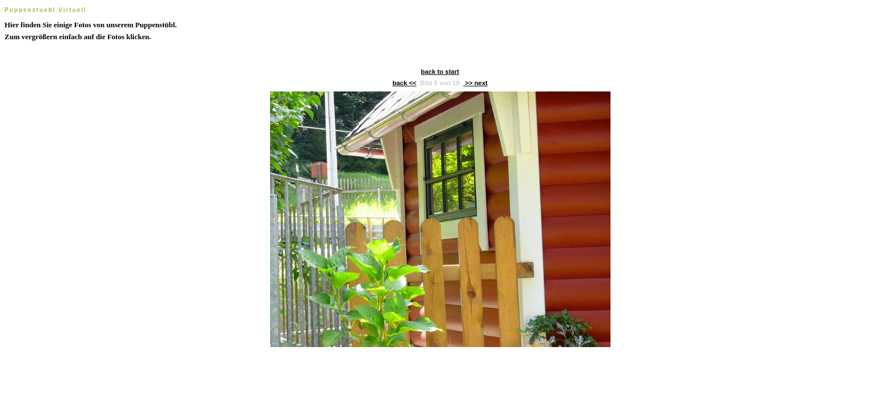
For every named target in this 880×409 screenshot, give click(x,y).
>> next (475, 83)
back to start (440, 71)
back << (404, 83)
